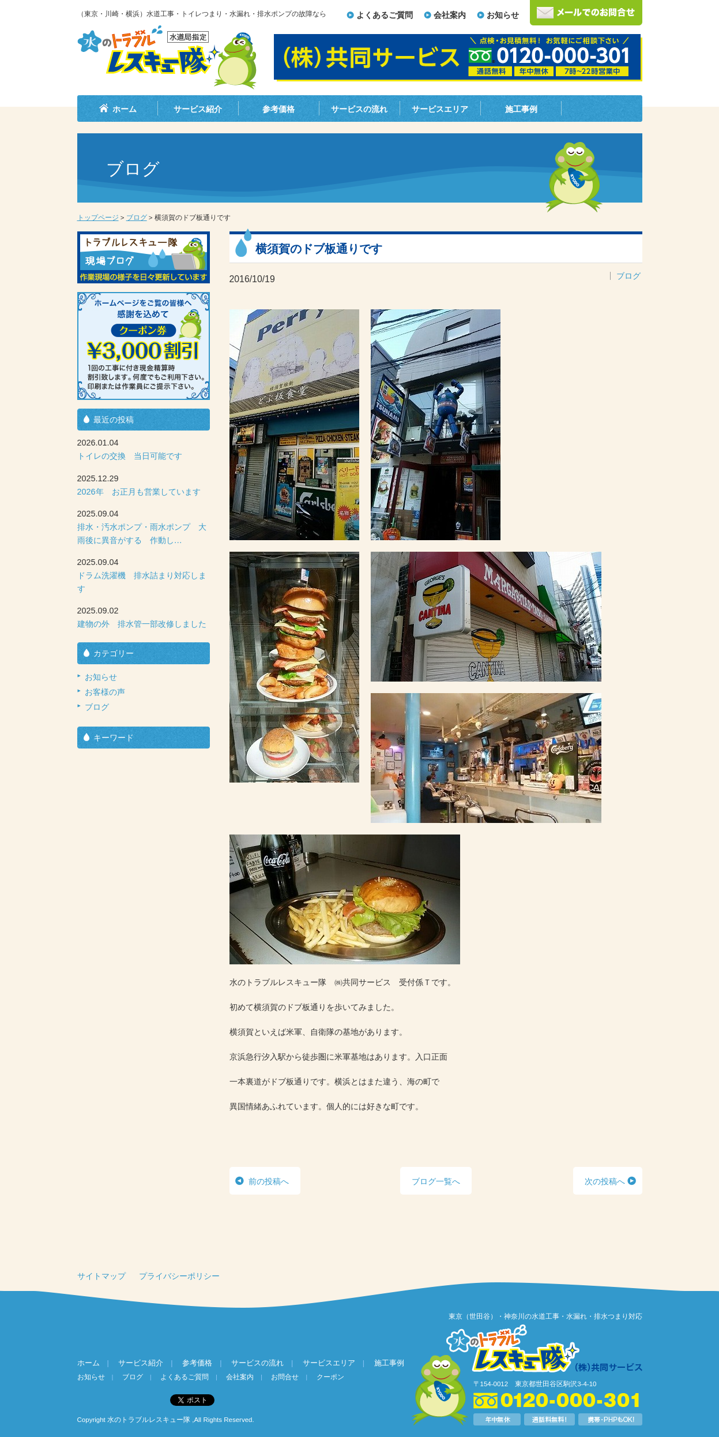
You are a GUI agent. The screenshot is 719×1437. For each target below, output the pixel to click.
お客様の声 (105, 692)
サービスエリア (440, 109)
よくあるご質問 (384, 15)
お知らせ (503, 15)
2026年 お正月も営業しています (139, 491)
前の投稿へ (269, 1181)
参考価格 (278, 109)
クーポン (330, 1377)
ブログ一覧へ (436, 1181)
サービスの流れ (359, 109)
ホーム (124, 109)
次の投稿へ (605, 1181)
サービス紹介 (198, 109)
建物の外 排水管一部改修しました (141, 623)
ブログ (136, 217)
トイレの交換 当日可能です (129, 456)
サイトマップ (101, 1276)
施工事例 (521, 109)
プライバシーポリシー (179, 1276)
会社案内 (450, 15)
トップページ (98, 217)
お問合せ (285, 1377)
